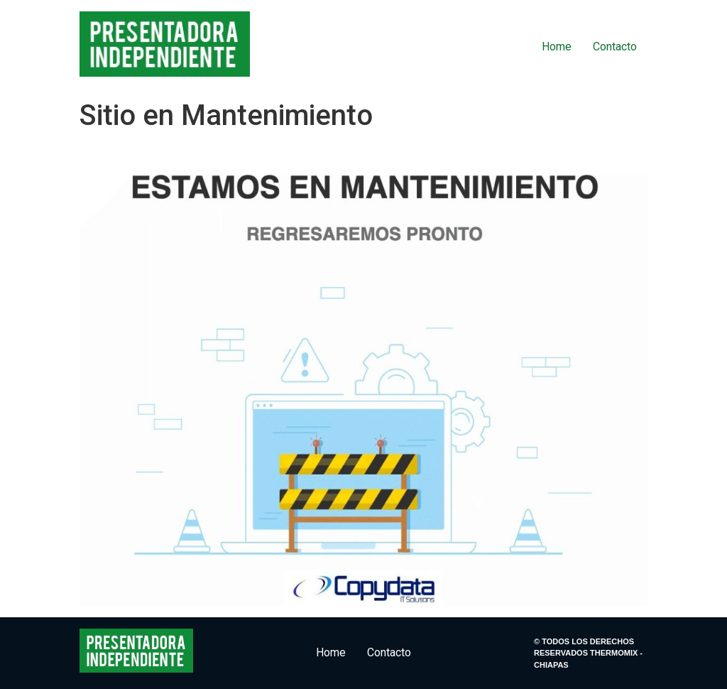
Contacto (615, 46)
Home (557, 46)
